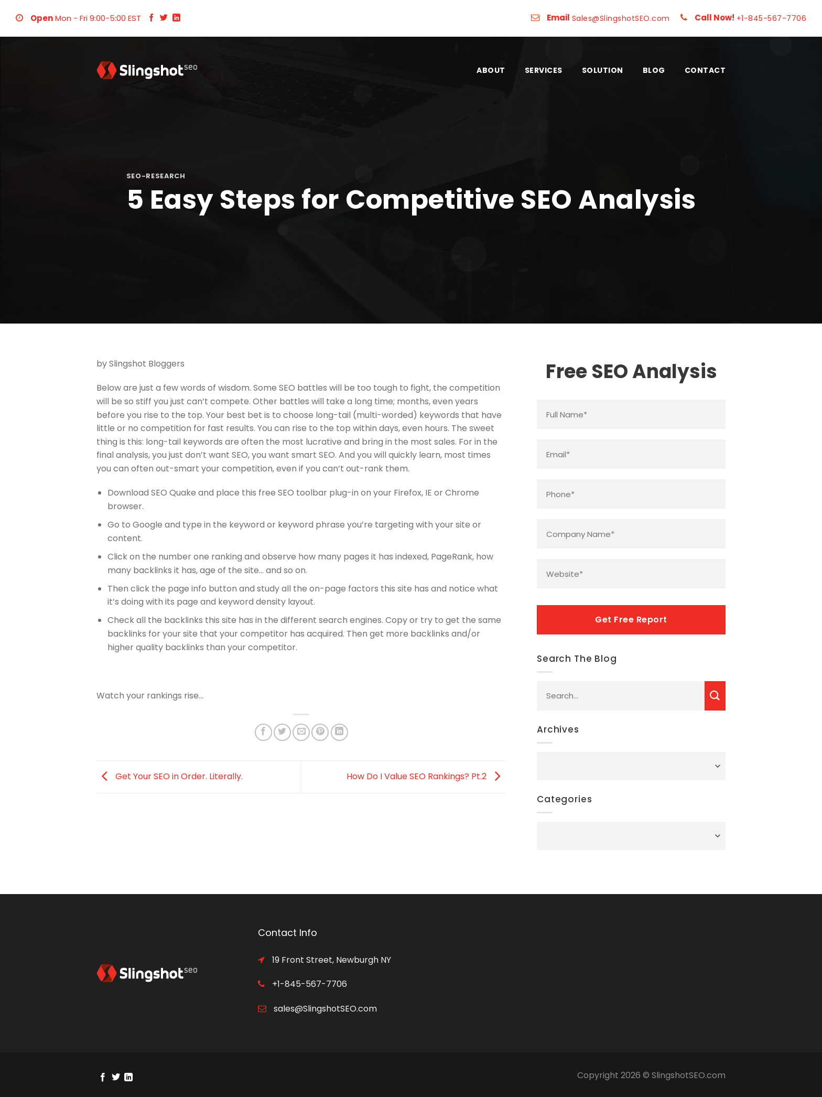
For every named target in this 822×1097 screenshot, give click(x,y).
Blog (654, 70)
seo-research (156, 176)
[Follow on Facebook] (151, 18)
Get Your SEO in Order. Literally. (169, 776)
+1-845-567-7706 (772, 18)
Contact (705, 70)
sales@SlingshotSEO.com (324, 1009)
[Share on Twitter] (282, 732)
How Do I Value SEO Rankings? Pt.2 (426, 776)
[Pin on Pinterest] (320, 732)
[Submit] (715, 696)
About (491, 70)
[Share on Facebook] (263, 732)
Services (544, 70)
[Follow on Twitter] (164, 18)
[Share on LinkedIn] (339, 732)
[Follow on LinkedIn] (176, 18)
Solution (602, 70)
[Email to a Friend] (301, 732)
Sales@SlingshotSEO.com (621, 18)
